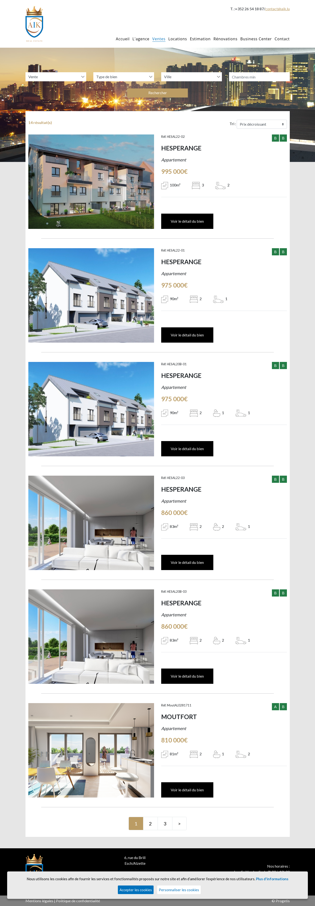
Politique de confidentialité (78, 900)
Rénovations (226, 38)
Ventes (158, 38)
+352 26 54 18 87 (249, 8)
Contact (282, 38)
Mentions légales (39, 900)
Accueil (123, 38)
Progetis (283, 900)
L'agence (140, 38)
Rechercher (157, 92)
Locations (177, 38)
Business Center (256, 38)
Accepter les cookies (136, 890)
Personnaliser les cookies (179, 890)
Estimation (200, 38)
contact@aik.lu (277, 8)
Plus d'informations (272, 879)
